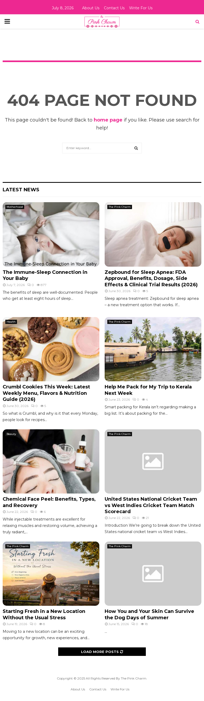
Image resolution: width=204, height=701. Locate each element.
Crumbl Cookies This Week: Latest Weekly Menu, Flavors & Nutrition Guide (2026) (46, 393)
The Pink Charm (120, 207)
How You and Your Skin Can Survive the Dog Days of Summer (149, 614)
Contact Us (114, 8)
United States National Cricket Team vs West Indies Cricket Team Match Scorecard (151, 505)
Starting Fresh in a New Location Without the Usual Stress (44, 614)
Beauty (11, 434)
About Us (90, 8)
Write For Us (140, 8)
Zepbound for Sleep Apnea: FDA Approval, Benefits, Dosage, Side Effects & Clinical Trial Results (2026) (151, 278)
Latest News (21, 190)
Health (11, 321)
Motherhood (15, 207)
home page (108, 120)
